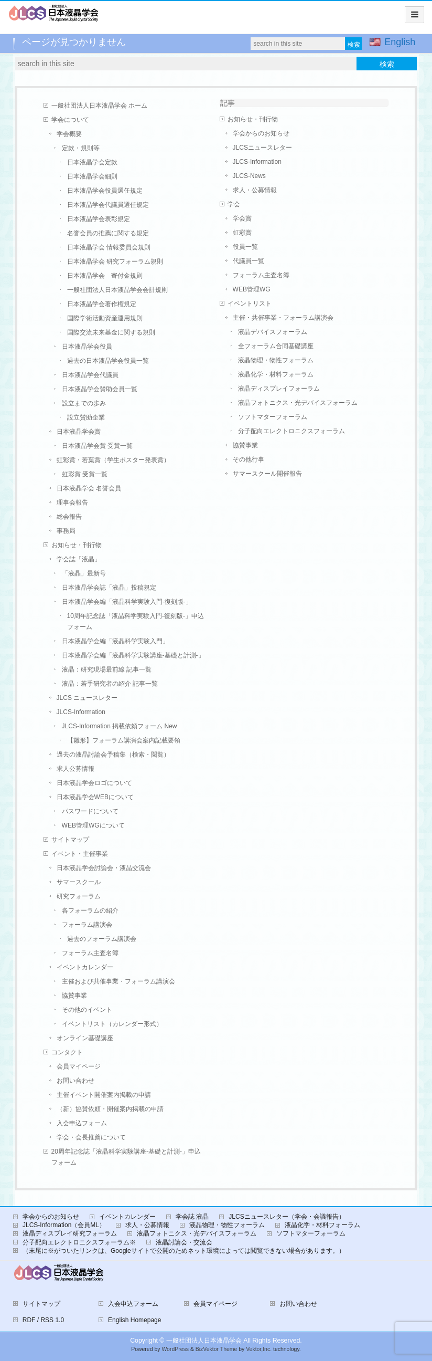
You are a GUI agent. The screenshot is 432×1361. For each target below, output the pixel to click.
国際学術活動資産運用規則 (105, 318)
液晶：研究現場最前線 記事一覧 (107, 669)
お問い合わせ (75, 1080)
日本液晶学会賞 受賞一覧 (97, 445)
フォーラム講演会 (87, 924)
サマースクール (79, 882)
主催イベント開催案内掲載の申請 (104, 1094)
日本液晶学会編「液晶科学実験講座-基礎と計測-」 (133, 655)
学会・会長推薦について (91, 1137)
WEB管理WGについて (93, 825)
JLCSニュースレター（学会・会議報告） (286, 1216)
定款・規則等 (81, 148)
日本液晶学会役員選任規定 (105, 190)
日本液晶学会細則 (92, 176)
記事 (227, 103)
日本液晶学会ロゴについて (94, 783)
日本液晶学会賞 (79, 431)
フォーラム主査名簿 (90, 953)
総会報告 (69, 516)
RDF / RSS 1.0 (43, 1320)
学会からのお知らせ (261, 133)
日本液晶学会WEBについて (95, 797)
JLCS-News (249, 176)
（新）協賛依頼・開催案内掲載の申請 (110, 1109)
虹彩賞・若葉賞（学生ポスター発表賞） (113, 460)
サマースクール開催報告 (267, 473)
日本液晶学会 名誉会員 (89, 488)
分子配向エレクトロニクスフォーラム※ (79, 1242)
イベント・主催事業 (79, 853)
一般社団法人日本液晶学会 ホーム (99, 105)
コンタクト (67, 1052)
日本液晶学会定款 (92, 162)
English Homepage (134, 1320)
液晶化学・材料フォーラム (276, 374)
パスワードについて (90, 811)
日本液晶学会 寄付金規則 (105, 275)
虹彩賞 (242, 232)
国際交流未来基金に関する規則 (111, 332)
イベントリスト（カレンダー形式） (112, 1024)
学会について (70, 119)
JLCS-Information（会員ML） (64, 1225)
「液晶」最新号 (84, 573)
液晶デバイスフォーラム (272, 332)
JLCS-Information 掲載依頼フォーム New (119, 726)
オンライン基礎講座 (85, 1038)
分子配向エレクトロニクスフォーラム (291, 431)
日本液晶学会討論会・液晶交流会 (104, 868)
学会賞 (242, 218)
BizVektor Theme (216, 1349)
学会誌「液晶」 (79, 559)
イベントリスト (250, 303)
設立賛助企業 (86, 417)
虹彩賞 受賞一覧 (84, 474)
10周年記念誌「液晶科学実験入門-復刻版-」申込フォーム (135, 621)
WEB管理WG (252, 289)
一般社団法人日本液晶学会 (204, 1340)
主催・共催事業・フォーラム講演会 (283, 317)
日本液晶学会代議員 (90, 375)
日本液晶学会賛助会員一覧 (99, 389)
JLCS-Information (81, 712)
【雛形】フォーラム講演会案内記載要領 (123, 740)
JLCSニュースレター (262, 147)
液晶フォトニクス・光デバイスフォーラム (298, 402)
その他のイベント (87, 1009)
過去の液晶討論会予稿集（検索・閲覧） (113, 754)
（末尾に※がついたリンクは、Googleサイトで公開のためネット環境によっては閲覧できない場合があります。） (184, 1250)
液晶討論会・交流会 (184, 1242)
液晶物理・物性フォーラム (276, 360)
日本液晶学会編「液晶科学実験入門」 (115, 641)
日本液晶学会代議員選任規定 (108, 204)
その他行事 (248, 459)
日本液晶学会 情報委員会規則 (108, 247)
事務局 (66, 531)
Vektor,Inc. (259, 1349)
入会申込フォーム (82, 1123)
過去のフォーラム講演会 (101, 939)
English (399, 42)
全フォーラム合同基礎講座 (276, 346)
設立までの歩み (84, 403)
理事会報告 (72, 502)
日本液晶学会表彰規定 (98, 219)
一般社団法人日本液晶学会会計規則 (117, 290)
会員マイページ (79, 1066)
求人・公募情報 (255, 190)
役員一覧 (245, 246)
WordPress (175, 1349)
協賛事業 (74, 995)
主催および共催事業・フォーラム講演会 (118, 981)
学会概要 (69, 134)
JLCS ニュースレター (87, 698)
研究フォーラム (79, 896)
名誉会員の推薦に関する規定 (108, 233)
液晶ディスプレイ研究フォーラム (70, 1233)
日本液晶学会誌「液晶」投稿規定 (109, 587)
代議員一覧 (248, 261)
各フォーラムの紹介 (90, 910)
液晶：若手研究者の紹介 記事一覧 (110, 683)
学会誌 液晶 (192, 1216)
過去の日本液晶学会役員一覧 (108, 360)
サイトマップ (70, 839)
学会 (234, 204)
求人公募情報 (75, 768)
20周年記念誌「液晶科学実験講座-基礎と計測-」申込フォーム (126, 1157)
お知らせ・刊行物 (76, 545)
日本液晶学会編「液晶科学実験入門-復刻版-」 (127, 601)
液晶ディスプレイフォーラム (279, 388)
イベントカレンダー (85, 967)
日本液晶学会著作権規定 (101, 304)
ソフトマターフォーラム (272, 417)
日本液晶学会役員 (87, 346)
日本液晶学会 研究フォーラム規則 (115, 261)
